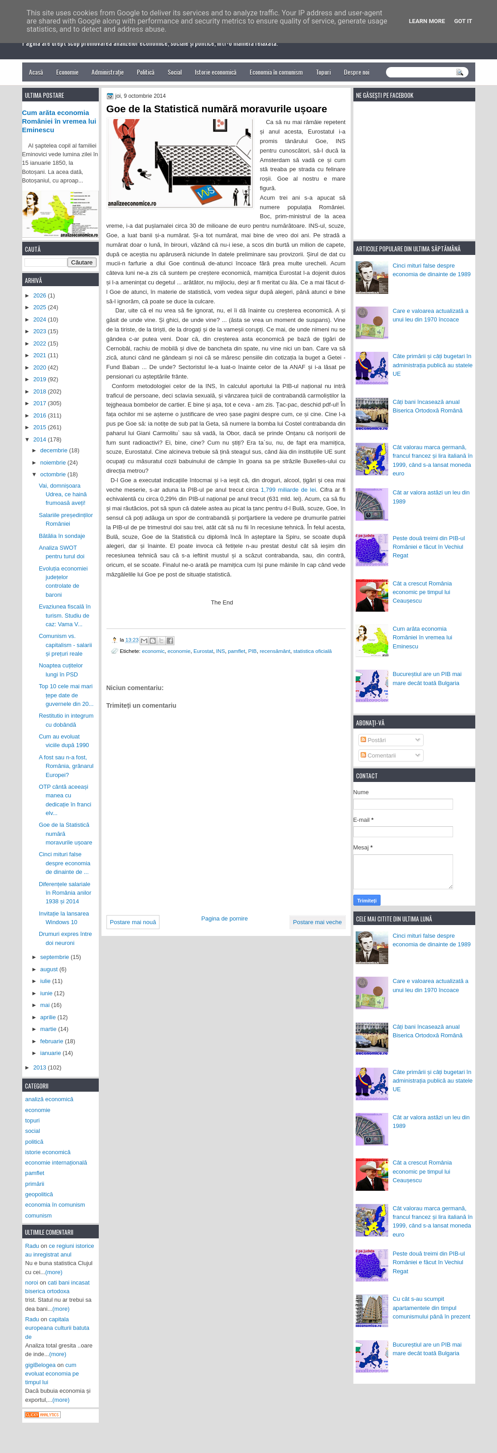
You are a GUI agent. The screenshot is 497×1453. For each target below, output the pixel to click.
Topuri (323, 72)
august (49, 969)
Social (175, 72)
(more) (54, 1272)
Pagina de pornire (224, 918)
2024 (40, 319)
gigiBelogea (40, 1365)
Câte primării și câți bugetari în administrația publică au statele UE (433, 365)
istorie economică (48, 1152)
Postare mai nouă (133, 922)
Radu (32, 1245)
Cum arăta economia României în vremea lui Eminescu (423, 637)
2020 (40, 367)
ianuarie (51, 1053)
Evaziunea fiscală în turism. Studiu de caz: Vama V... (65, 615)
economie (179, 651)
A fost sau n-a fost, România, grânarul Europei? (66, 766)
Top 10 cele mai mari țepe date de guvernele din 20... (66, 695)
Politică (145, 72)
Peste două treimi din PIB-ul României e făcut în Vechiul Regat (429, 547)
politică (34, 1141)
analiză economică (49, 1099)
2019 (40, 379)
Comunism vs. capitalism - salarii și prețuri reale (65, 645)
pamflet (236, 651)
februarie (52, 1041)
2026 (40, 295)
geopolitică (39, 1194)
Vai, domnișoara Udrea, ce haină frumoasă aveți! (63, 494)
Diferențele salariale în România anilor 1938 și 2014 (65, 893)
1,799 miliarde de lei (288, 489)
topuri (32, 1120)
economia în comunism (55, 1204)
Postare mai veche (317, 922)
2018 (40, 391)
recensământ (275, 651)
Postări (373, 740)
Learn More (427, 21)
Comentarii (378, 755)
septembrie (55, 957)
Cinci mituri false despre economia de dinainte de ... (65, 863)
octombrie (54, 474)
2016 (40, 415)
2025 (40, 307)
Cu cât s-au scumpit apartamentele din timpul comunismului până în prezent (432, 1307)
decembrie (54, 450)
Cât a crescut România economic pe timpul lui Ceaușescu (422, 592)
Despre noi (356, 72)
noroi (32, 1282)
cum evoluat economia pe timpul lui (52, 1374)
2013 (40, 1067)
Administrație (108, 72)
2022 (40, 343)
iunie (47, 993)
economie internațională (56, 1162)
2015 (40, 427)
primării (34, 1183)
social (32, 1130)
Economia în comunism (276, 72)
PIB (252, 651)
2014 (40, 439)
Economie (67, 72)
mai (45, 1005)
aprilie (49, 1017)
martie (49, 1029)
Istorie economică (215, 72)
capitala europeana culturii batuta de (57, 1328)
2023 (40, 331)
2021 (40, 355)
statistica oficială (312, 651)
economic (153, 651)
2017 (40, 403)
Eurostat (203, 651)
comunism (38, 1215)
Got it (463, 21)
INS (220, 651)
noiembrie (54, 462)
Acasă (36, 72)
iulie (46, 981)
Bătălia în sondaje (62, 535)
